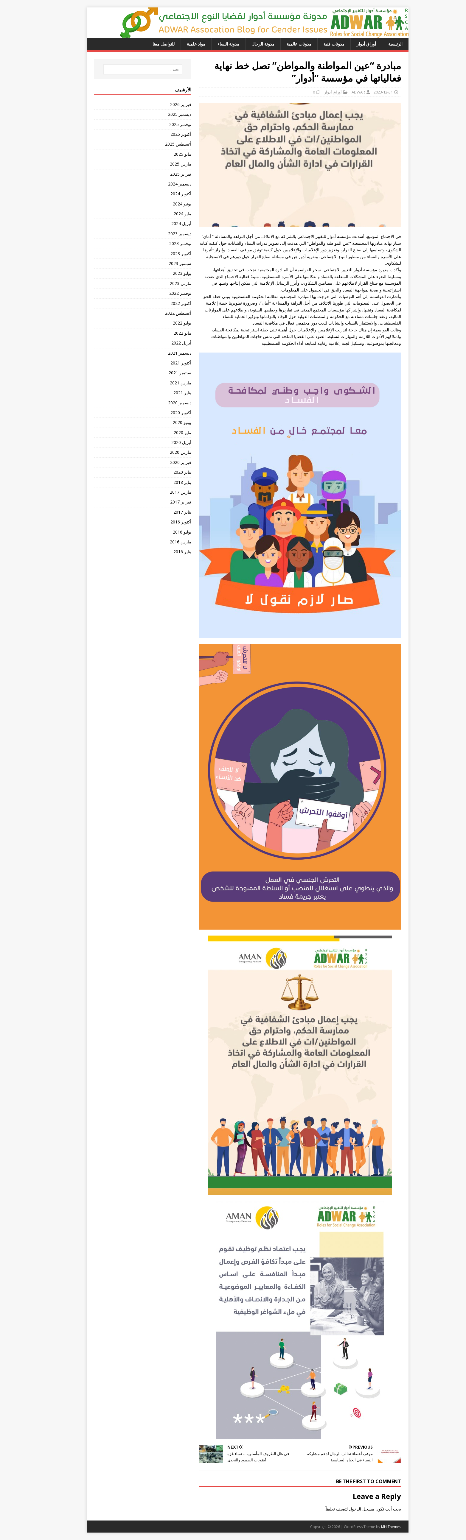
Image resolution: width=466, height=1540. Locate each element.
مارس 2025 (166, 164)
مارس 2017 (166, 492)
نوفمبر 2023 (166, 243)
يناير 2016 (168, 551)
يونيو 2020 (167, 422)
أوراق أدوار (351, 44)
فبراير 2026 (166, 104)
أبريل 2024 (167, 223)
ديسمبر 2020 (165, 403)
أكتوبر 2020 (166, 412)
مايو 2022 (168, 333)
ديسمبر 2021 (165, 353)
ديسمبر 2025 (165, 114)
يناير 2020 (168, 472)
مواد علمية (181, 44)
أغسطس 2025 (163, 144)
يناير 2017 (168, 512)
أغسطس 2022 (163, 313)
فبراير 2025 (166, 174)
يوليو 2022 (167, 323)
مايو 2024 (168, 213)
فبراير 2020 (166, 462)
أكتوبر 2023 (166, 253)
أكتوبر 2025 (166, 134)
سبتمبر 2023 (165, 263)
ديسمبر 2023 (165, 233)
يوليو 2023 (167, 273)
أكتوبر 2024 (166, 194)
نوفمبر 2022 (166, 293)
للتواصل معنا (149, 44)
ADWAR (343, 92)
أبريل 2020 (167, 442)
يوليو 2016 (167, 532)
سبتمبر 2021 (165, 372)
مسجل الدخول (347, 1509)
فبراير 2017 (166, 502)
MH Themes (376, 1526)
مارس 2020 (166, 452)
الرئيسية (381, 44)
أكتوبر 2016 (166, 522)
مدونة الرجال (248, 44)
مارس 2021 (166, 383)
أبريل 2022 (167, 343)
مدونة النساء (214, 44)
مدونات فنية (319, 44)
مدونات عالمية (284, 44)
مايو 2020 (168, 432)
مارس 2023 (166, 283)
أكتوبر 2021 (166, 363)
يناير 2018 (168, 482)
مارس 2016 (166, 542)
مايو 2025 (168, 154)
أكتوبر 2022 (166, 303)
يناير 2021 (168, 392)
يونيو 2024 (167, 204)
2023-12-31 (368, 92)
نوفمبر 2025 (166, 124)
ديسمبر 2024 (165, 184)
